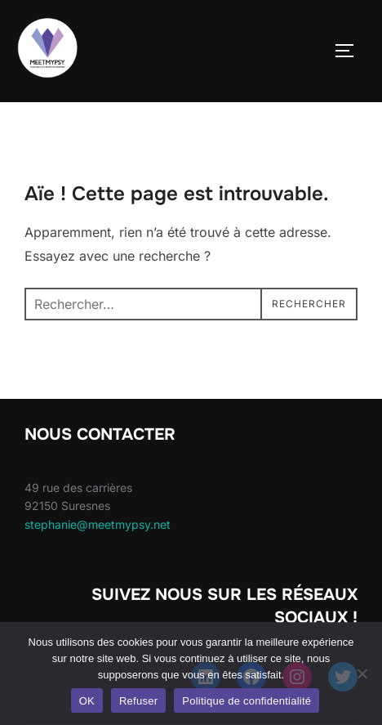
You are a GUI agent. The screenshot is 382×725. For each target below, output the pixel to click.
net (162, 524)
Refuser (138, 701)
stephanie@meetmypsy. (88, 524)
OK (87, 701)
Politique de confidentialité (246, 701)
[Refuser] (361, 673)
